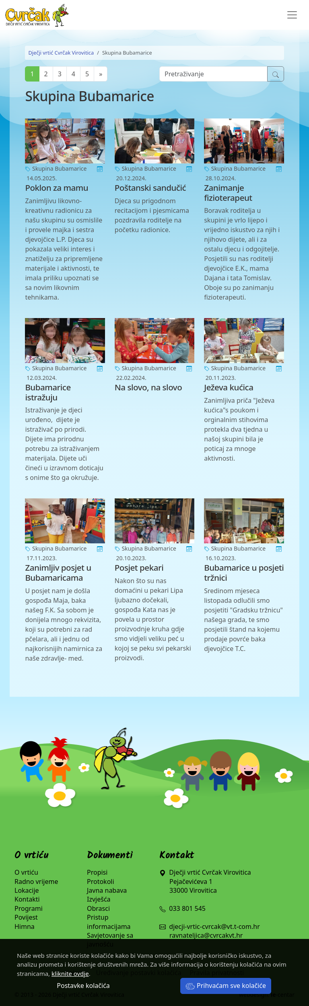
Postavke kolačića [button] (83, 985)
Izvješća (99, 899)
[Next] (100, 74)
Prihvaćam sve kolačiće (225, 985)
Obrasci (98, 908)
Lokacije (26, 890)
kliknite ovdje (70, 973)
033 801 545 (182, 908)
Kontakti (27, 899)
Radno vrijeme (36, 881)
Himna (24, 926)
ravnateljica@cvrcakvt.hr (206, 935)
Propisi (97, 872)
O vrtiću (26, 872)
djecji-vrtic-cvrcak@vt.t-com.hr (214, 926)
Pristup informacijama (109, 921)
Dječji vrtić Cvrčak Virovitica (61, 52)
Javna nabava (107, 890)
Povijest (26, 917)
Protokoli (100, 881)
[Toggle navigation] (292, 15)
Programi (28, 908)
